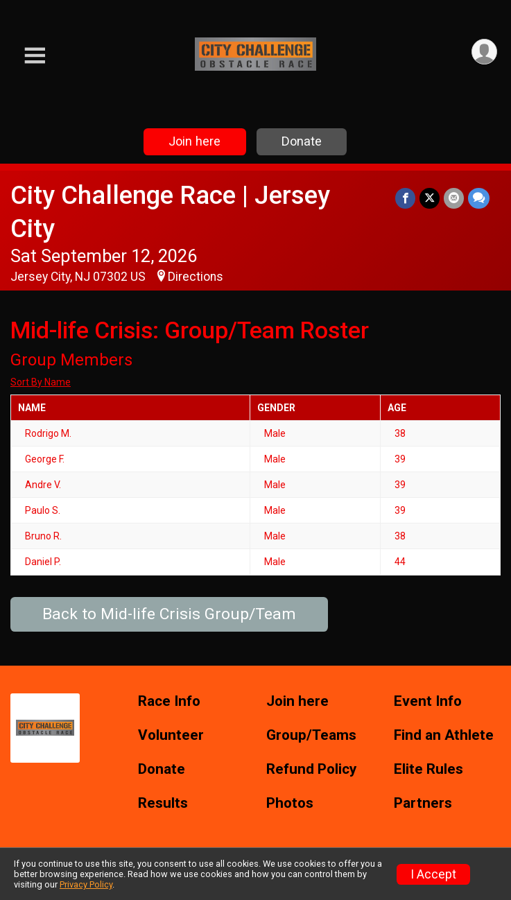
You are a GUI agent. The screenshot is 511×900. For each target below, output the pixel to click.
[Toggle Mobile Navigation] (35, 56)
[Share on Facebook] (405, 198)
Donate (302, 141)
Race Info (169, 701)
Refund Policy (311, 769)
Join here (194, 141)
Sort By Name (40, 382)
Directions (195, 277)
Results (163, 803)
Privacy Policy (86, 884)
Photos (289, 803)
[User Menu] (484, 51)
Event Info (428, 701)
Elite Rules (428, 769)
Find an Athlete (444, 735)
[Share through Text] (479, 198)
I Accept (433, 874)
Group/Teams (311, 735)
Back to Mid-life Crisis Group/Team (169, 614)
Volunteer (171, 735)
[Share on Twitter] (429, 198)
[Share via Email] (454, 198)
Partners (423, 803)
